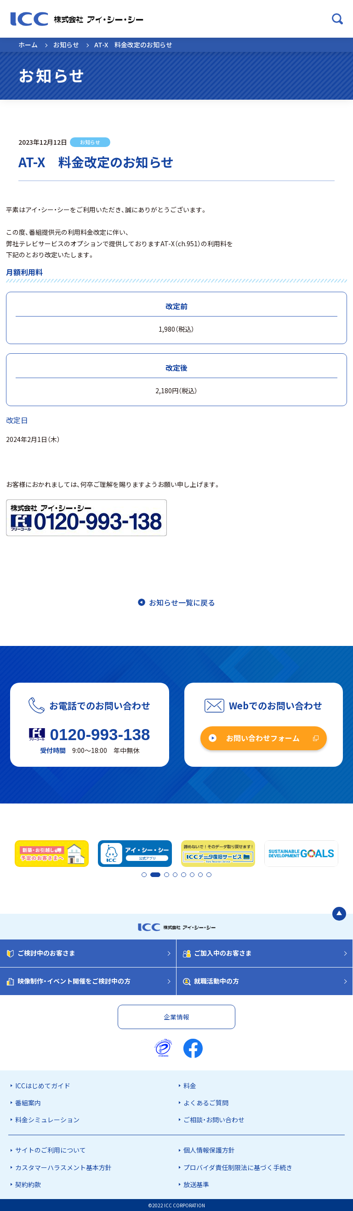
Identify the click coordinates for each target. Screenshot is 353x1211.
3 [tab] (169, 875)
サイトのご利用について (50, 1149)
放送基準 (196, 1183)
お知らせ (66, 44)
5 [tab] (185, 875)
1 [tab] (144, 875)
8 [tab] (208, 875)
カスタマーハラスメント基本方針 (63, 1166)
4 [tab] (177, 875)
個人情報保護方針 (209, 1149)
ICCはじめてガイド (42, 1084)
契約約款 (28, 1183)
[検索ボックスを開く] (337, 18)
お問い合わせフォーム (263, 737)
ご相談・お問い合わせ (214, 1119)
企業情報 (176, 1015)
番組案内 (28, 1101)
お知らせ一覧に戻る (182, 602)
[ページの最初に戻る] (339, 913)
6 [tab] (193, 875)
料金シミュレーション (47, 1119)
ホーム (28, 44)
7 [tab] (200, 875)
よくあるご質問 (205, 1101)
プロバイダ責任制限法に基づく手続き (237, 1166)
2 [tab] (152, 875)
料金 (189, 1084)
